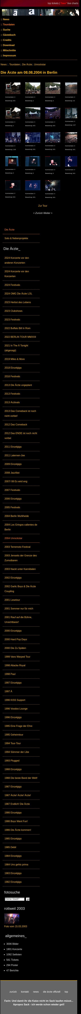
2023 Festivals (12, 319)
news (36, 991)
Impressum (9, 55)
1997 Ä (8, 691)
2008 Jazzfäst (12, 472)
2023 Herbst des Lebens (18, 302)
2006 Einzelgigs (13, 498)
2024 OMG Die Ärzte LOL (18, 293)
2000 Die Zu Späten (15, 648)
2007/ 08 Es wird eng (16, 481)
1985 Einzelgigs (13, 838)
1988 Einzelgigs (13, 769)
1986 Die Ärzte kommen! (18, 830)
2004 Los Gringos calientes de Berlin (21, 527)
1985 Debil (10, 847)
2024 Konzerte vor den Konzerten (17, 274)
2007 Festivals (12, 490)
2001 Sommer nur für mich (19, 608)
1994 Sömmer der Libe (17, 752)
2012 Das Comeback (16, 424)
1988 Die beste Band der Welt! (21, 778)
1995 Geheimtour (14, 734)
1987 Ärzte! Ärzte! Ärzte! (18, 795)
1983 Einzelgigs (13, 873)
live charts (72, 3)
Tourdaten (8, 24)
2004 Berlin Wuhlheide (17, 516)
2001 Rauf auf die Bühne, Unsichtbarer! (18, 619)
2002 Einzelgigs (13, 577)
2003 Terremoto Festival (17, 547)
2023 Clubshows (13, 311)
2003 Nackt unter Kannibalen (20, 569)
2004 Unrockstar (13, 538)
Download (8, 45)
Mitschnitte (9, 50)
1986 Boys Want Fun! (16, 821)
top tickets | (54, 3)
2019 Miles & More (15, 359)
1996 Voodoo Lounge (16, 708)
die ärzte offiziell (51, 991)
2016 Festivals (12, 376)
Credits (6, 40)
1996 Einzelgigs (13, 717)
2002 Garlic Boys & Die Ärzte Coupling (20, 589)
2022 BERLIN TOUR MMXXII (20, 337)
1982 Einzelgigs (13, 882)
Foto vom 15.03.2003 (15, 926)
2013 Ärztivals (12, 402)
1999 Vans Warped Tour (17, 656)
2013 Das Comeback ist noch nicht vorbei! (20, 413)
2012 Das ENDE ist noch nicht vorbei (21, 435)
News (5, 19)
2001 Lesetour (12, 600)
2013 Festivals (12, 393)
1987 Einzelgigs (13, 786)
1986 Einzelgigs (13, 812)
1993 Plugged (12, 760)
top (66, 991)
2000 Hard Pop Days (16, 639)
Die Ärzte (10, 229)
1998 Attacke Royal (15, 665)
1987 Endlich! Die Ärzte (17, 804)
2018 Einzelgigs (13, 367)
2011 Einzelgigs (13, 446)
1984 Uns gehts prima (16, 864)
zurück (13, 991)
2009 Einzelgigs (13, 464)
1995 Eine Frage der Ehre (18, 726)
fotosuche (12, 892)
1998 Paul (10, 674)
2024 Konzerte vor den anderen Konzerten (17, 260)
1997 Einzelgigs (13, 682)
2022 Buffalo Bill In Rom (17, 328)
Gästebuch (9, 35)
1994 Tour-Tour (13, 743)
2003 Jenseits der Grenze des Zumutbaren (21, 558)
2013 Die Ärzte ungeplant (18, 385)
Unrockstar (40, 64)
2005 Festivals (12, 507)
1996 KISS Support (15, 700)
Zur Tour (42, 206)
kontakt (25, 991)
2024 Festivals (12, 285)
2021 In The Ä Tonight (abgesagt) (16, 348)
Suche (6, 29)
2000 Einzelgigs (13, 630)
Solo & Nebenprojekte (16, 238)
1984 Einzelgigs (13, 856)
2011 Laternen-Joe (15, 455)
